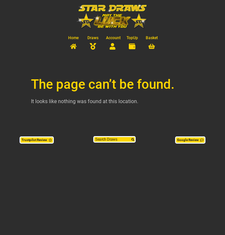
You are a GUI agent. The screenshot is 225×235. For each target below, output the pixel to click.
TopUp (132, 38)
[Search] (133, 139)
